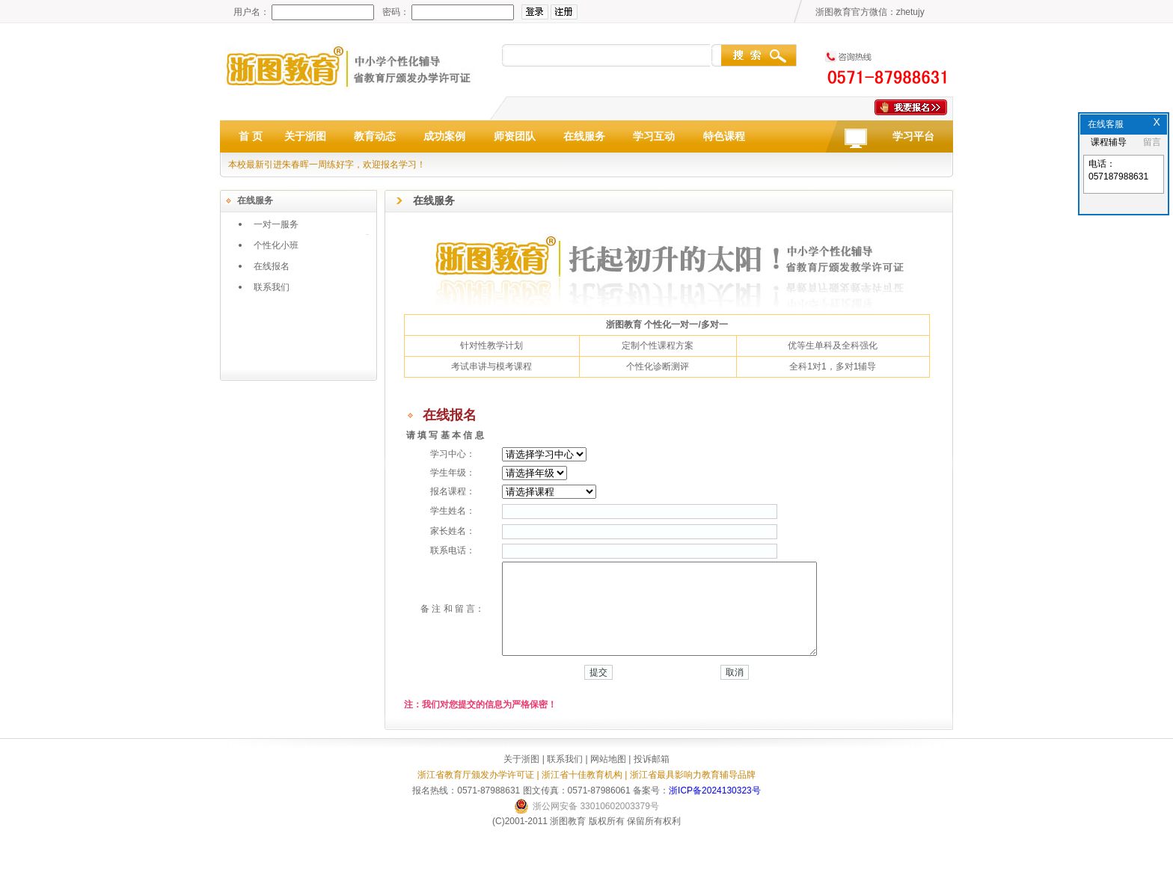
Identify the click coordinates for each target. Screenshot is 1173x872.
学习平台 (913, 136)
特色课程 (724, 136)
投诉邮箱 (652, 777)
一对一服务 (276, 224)
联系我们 (272, 287)
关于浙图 (305, 136)
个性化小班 (276, 245)
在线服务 (584, 136)
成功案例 (444, 136)
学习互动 (654, 136)
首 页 (251, 136)
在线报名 (272, 266)
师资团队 (515, 136)
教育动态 (375, 136)
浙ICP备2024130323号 (715, 808)
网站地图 (608, 777)
